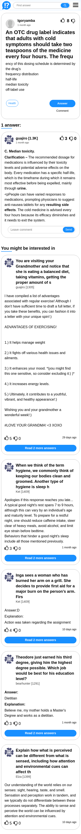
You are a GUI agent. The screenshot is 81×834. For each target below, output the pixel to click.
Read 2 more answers (40, 448)
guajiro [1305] (25, 287)
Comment (62, 110)
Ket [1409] (23, 491)
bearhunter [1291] (28, 683)
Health (12, 103)
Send (68, 229)
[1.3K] (27, 138)
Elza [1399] (23, 776)
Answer (62, 103)
